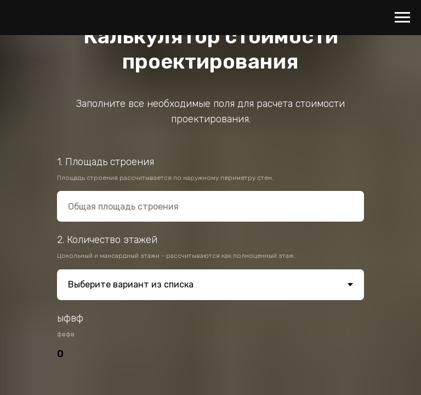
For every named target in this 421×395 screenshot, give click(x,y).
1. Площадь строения (105, 162)
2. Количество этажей (107, 240)
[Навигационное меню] (402, 17)
